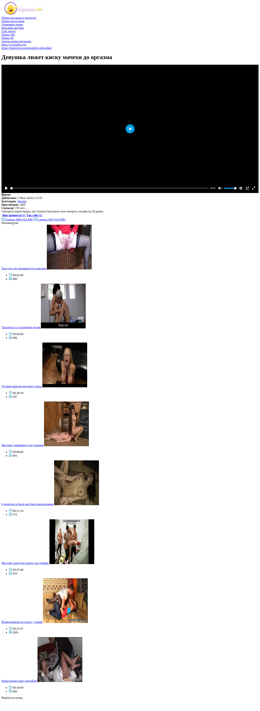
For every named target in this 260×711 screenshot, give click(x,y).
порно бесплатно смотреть (18, 701)
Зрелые (22, 201)
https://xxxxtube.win (13, 44)
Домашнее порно (12, 24)
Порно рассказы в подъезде (18, 17)
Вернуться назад (11, 697)
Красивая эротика (12, 27)
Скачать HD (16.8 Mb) (50, 219)
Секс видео (8, 31)
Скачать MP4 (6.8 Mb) (17, 219)
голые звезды (9, 704)
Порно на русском (12, 21)
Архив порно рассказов (16, 41)
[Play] (6, 188)
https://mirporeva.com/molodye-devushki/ (26, 48)
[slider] (109, 188)
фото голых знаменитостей (18, 707)
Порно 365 (8, 34)
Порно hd (7, 38)
